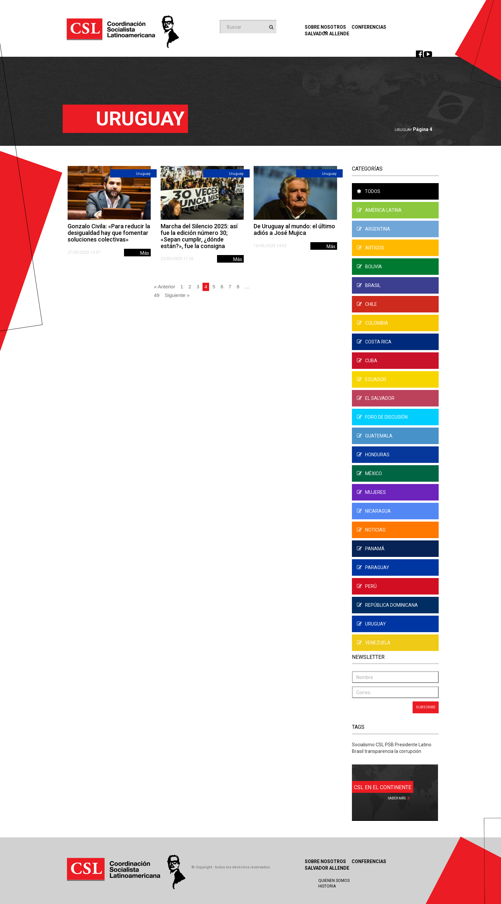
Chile (367, 304)
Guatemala (374, 435)
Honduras (373, 454)
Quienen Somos (334, 880)
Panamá (371, 548)
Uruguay (403, 130)
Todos (368, 191)
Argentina (373, 229)
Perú (367, 586)
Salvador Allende (327, 868)
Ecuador (371, 379)
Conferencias (369, 27)
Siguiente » (177, 295)
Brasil (369, 285)
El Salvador (375, 398)
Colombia (372, 323)
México (369, 473)
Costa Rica (374, 341)
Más (144, 253)
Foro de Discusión (382, 417)
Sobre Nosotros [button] (325, 28)
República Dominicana (387, 605)
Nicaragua (374, 511)
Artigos (370, 247)
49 (157, 295)
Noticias (371, 530)
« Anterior (164, 286)
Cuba (367, 360)
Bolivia (369, 266)
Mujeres (371, 492)
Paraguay (373, 567)
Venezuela (374, 642)
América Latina (379, 210)
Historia (327, 886)
